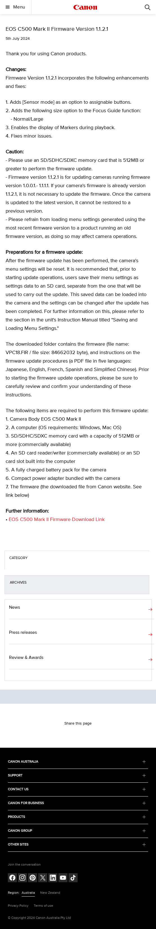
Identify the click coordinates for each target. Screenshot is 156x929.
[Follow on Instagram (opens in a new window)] (22, 878)
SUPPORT (77, 775)
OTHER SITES (77, 844)
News (14, 607)
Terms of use (43, 906)
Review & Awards (26, 657)
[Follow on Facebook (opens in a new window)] (12, 878)
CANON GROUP (77, 831)
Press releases (23, 632)
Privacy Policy (18, 906)
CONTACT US (77, 789)
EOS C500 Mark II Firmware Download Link (57, 520)
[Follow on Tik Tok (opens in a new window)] (73, 878)
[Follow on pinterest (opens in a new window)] (32, 878)
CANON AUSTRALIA (77, 762)
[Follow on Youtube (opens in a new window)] (62, 878)
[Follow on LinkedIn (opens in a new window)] (52, 878)
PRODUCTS (77, 817)
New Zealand (50, 893)
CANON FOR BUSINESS (77, 803)
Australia (28, 893)
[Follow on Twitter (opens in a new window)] (42, 878)
